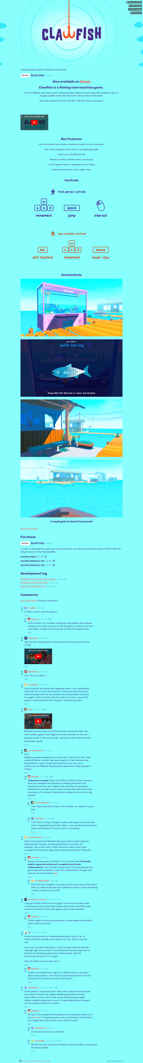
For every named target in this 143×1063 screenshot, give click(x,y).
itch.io (24, 1061)
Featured (114, 1061)
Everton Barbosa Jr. (36, 750)
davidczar (35, 619)
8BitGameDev (33, 671)
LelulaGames (40, 818)
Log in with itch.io (29, 600)
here (56, 873)
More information (30, 528)
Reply (26, 615)
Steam (85, 81)
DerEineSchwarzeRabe (37, 899)
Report (43, 1061)
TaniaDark (32, 608)
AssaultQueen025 (35, 837)
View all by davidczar (33, 1061)
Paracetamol (40, 1041)
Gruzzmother (33, 684)
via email (35, 1017)
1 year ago (40, 608)
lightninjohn (33, 638)
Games (109, 1061)
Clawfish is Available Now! (33, 586)
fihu (29, 932)
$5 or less (121, 1061)
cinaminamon (33, 987)
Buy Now (25, 75)
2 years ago (50, 1041)
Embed (48, 1061)
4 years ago (43, 638)
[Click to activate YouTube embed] (34, 122)
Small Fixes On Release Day (34, 582)
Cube (30, 709)
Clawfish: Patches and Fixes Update (38, 579)
